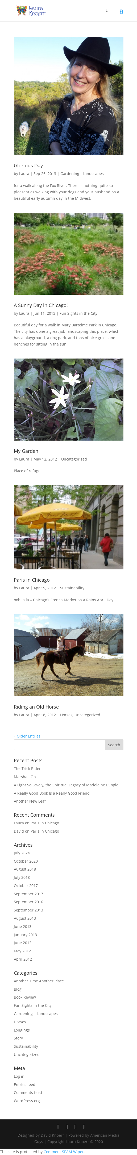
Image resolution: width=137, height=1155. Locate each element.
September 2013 (28, 910)
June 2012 (22, 942)
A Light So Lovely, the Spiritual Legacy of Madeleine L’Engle (66, 784)
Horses (66, 714)
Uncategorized (74, 459)
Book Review (25, 997)
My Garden (26, 451)
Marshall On (25, 776)
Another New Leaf (30, 801)
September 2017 (28, 893)
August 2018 (25, 869)
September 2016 (28, 901)
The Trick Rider (27, 768)
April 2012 (23, 959)
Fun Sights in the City (78, 313)
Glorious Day (28, 165)
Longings (22, 1030)
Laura (24, 173)
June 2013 (22, 926)
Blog (18, 989)
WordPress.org (27, 1100)
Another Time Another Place (39, 980)
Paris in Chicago (32, 580)
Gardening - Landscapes (82, 173)
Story (18, 1038)
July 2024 (22, 852)
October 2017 (26, 885)
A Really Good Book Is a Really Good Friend (52, 793)
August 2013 (25, 918)
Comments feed (28, 1092)
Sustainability (72, 587)
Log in (19, 1076)
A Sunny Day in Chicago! (41, 305)
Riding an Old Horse (36, 707)
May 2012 (22, 950)
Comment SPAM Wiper (64, 1151)
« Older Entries (27, 736)
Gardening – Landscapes (36, 1013)
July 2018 (22, 877)
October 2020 (26, 861)
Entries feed (24, 1084)
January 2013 (25, 934)
